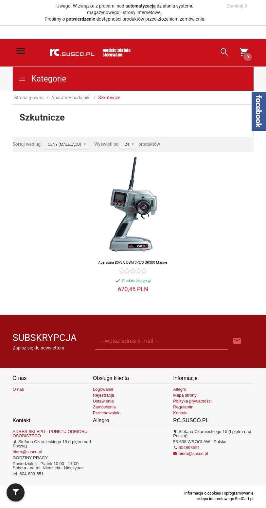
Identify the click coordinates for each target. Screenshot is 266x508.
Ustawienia (103, 401)
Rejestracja (103, 395)
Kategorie (42, 79)
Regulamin (183, 407)
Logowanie (103, 389)
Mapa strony (185, 395)
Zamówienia (104, 407)
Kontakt (180, 412)
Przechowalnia (107, 412)
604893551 (186, 447)
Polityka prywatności (192, 401)
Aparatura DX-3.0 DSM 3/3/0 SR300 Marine (132, 262)
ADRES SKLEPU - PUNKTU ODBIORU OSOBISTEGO (50, 433)
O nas (18, 389)
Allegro (179, 389)
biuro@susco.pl (27, 451)
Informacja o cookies (202, 493)
